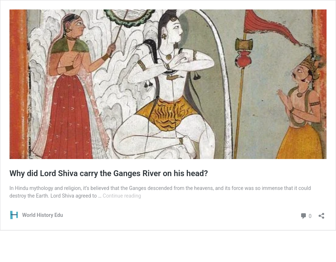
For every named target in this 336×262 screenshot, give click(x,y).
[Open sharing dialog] (321, 213)
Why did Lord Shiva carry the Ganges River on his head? (108, 173)
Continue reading (122, 196)
